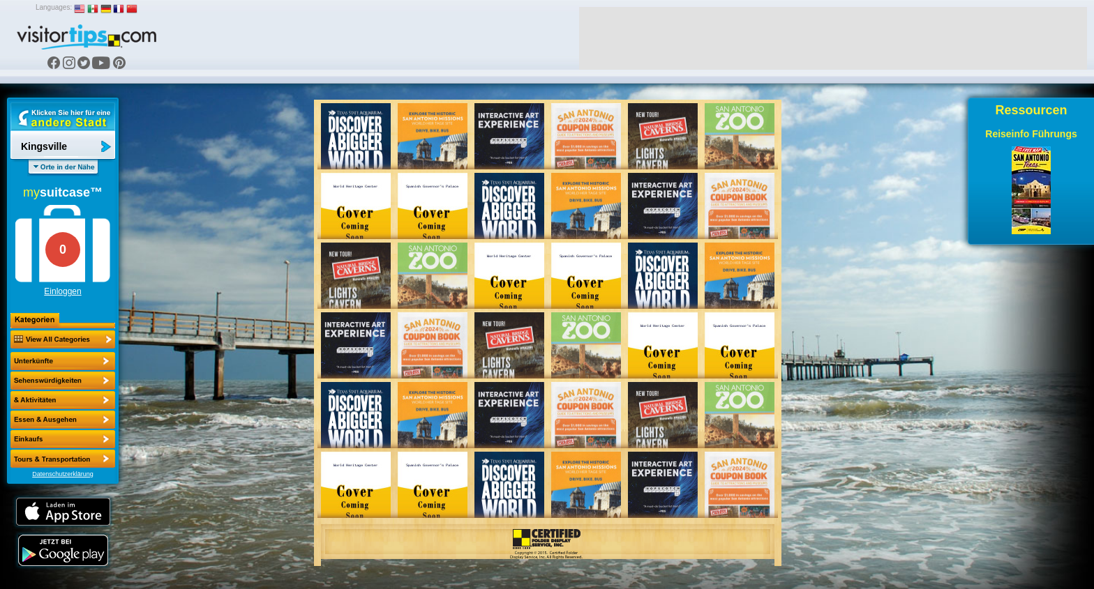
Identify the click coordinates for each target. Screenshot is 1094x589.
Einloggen (62, 291)
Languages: (54, 7)
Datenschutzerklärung (62, 474)
